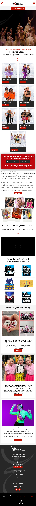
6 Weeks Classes (25, 161)
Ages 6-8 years (6, 102)
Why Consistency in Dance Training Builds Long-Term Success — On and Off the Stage (18, 341)
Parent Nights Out (25, 125)
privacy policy (22, 496)
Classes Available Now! (18, 8)
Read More (17, 193)
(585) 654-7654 (18, 467)
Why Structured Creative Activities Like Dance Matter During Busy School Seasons (18, 430)
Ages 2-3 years (6, 79)
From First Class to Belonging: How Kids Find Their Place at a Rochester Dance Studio (18, 385)
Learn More (5, 82)
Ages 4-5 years (24, 79)
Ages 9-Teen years (25, 102)
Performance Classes (12, 161)
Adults (4, 125)
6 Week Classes (15, 148)
